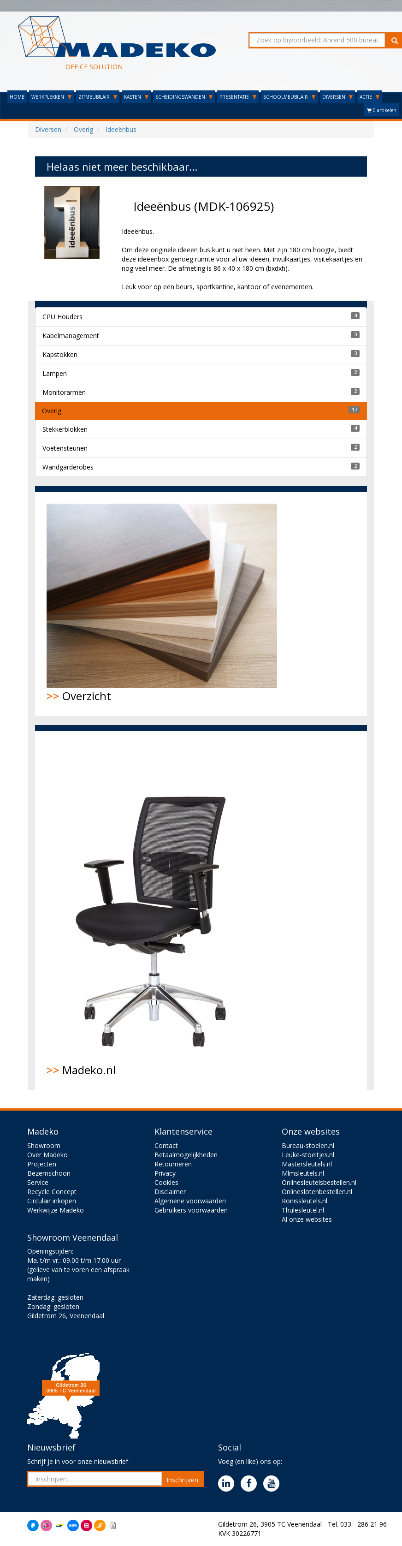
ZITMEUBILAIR (97, 97)
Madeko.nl (157, 910)
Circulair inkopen (51, 1200)
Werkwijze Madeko (55, 1210)
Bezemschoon (49, 1173)
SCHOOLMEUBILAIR (289, 97)
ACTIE (369, 97)
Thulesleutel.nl (303, 1210)
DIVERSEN (337, 97)
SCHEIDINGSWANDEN (184, 97)
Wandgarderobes (68, 467)
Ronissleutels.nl (304, 1200)
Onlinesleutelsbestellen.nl (319, 1182)
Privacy (165, 1173)
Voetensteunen (65, 448)
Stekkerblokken (65, 429)
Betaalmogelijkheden (186, 1154)
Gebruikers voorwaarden (191, 1210)
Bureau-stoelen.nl (308, 1145)
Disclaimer (170, 1191)
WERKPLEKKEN (51, 97)
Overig (51, 410)
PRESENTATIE (237, 97)
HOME (17, 97)
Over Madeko (47, 1154)
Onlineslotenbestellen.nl (317, 1191)
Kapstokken (59, 354)
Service (37, 1182)
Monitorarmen (64, 392)
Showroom (43, 1145)
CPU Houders (62, 316)
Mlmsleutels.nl (303, 1173)
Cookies (166, 1182)
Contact (166, 1145)
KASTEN (136, 97)
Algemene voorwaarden (190, 1200)
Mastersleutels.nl (307, 1164)
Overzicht (162, 603)
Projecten (41, 1164)
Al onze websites (307, 1219)
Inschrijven (182, 1479)
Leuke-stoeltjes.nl (308, 1154)
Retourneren (173, 1164)
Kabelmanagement (70, 335)
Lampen (54, 373)
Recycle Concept (52, 1191)
